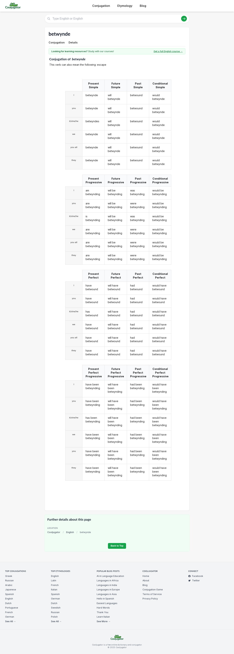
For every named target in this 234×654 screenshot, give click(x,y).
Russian (9, 580)
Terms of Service (152, 594)
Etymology (124, 6)
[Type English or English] (117, 18)
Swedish (55, 607)
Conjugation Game (153, 589)
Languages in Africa (107, 580)
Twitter (194, 580)
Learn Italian (103, 616)
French (9, 612)
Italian (54, 589)
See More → (103, 621)
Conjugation (101, 6)
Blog (143, 6)
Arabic (8, 585)
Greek (8, 576)
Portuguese (11, 607)
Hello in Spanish (105, 598)
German (9, 616)
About (146, 580)
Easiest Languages (107, 603)
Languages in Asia (107, 594)
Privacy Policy (150, 598)
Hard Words (103, 607)
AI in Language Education (110, 576)
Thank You (102, 612)
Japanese (10, 589)
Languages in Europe (108, 589)
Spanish (9, 594)
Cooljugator (53, 532)
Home (146, 576)
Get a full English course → (168, 51)
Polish (54, 616)
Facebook (195, 576)
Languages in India (107, 585)
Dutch (8, 603)
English (70, 532)
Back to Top (117, 546)
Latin (53, 580)
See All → (10, 621)
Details (73, 42)
